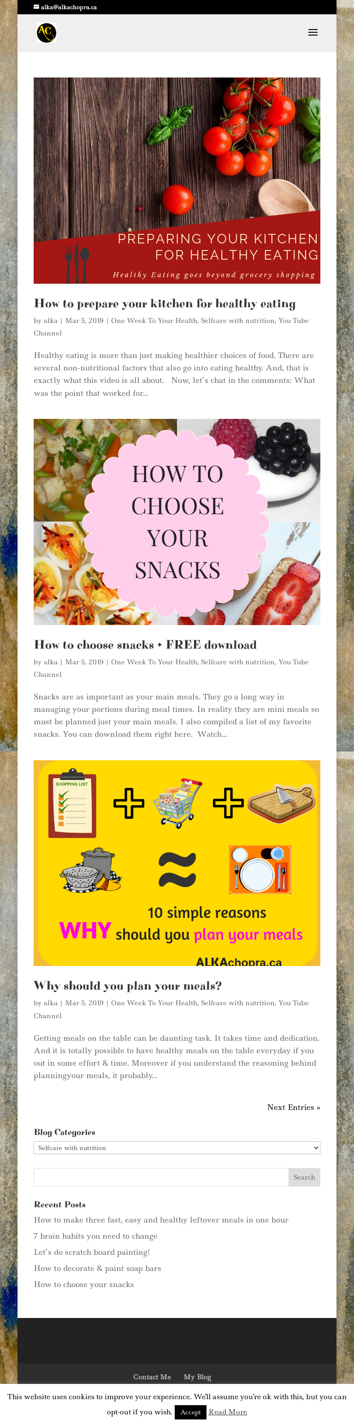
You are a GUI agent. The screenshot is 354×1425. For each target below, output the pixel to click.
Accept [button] (190, 1412)
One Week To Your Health (154, 320)
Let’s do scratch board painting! (92, 1252)
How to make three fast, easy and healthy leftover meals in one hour (161, 1220)
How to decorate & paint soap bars (97, 1268)
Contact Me (152, 1377)
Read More (227, 1412)
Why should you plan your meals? (128, 986)
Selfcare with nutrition (238, 320)
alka (51, 320)
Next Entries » (293, 1107)
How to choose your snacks (84, 1284)
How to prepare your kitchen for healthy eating (165, 303)
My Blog (197, 1377)
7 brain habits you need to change (96, 1236)
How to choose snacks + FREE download (145, 645)
